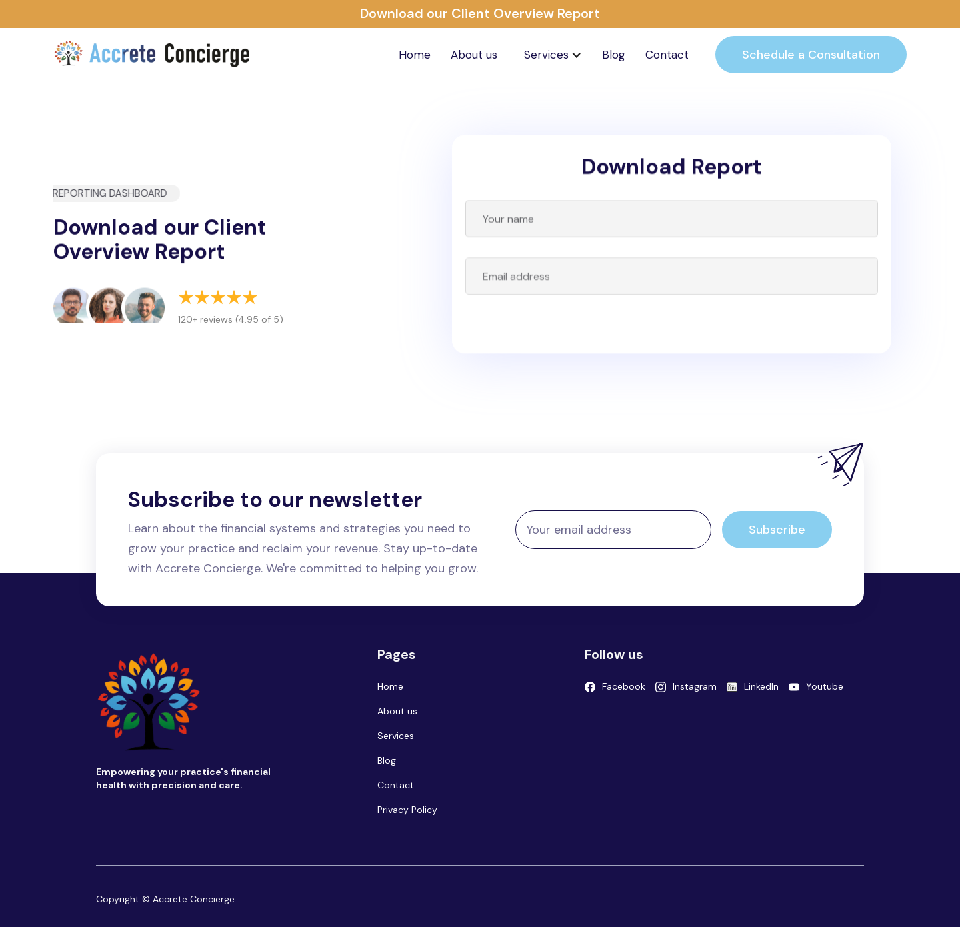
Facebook (623, 686)
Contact (667, 54)
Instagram (695, 686)
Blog (613, 54)
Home (415, 54)
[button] (553, 55)
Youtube (824, 686)
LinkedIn (761, 686)
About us (474, 54)
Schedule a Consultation (811, 55)
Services (395, 736)
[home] (153, 54)
